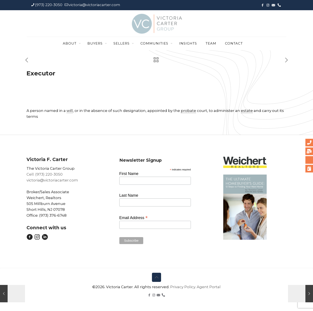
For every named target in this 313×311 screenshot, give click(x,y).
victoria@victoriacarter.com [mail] (94, 5)
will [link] (70, 110)
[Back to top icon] (156, 277)
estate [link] (247, 110)
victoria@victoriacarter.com (52, 180)
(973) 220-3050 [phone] (48, 5)
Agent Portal (209, 287)
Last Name (128, 195)
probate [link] (188, 110)
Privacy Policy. (183, 287)
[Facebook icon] (262, 5)
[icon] (273, 5)
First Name (128, 173)
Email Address (133, 217)
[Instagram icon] (268, 5)
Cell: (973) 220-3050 (45, 174)
